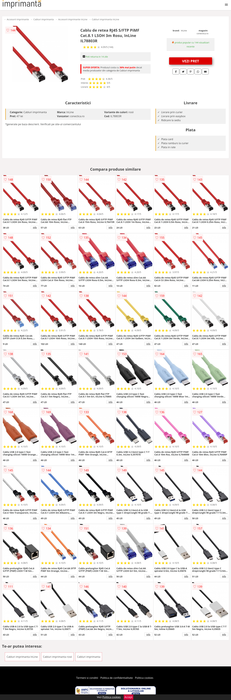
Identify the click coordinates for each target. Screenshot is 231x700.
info (35, 227)
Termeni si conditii (87, 678)
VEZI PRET (190, 60)
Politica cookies (144, 678)
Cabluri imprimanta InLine (105, 19)
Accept (128, 697)
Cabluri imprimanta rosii (57, 657)
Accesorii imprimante (18, 19)
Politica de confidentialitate (116, 678)
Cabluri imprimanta (43, 19)
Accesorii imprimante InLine (72, 19)
